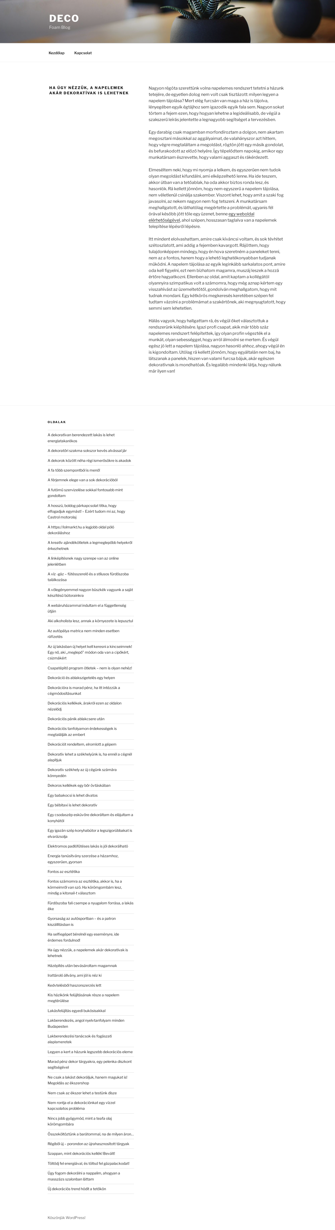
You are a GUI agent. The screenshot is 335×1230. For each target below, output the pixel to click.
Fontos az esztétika (64, 871)
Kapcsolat (83, 53)
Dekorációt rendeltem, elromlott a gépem (82, 744)
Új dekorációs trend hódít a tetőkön (77, 1189)
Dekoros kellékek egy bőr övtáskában (79, 785)
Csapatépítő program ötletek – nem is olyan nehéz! (90, 668)
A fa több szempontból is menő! (74, 470)
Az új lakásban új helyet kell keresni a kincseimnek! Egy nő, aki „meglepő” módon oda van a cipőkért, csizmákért (90, 652)
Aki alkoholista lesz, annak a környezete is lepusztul (90, 621)
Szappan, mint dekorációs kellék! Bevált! (81, 1153)
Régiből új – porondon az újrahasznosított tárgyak (88, 1143)
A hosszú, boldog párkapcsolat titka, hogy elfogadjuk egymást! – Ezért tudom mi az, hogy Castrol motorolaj (86, 511)
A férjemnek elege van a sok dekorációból (83, 480)
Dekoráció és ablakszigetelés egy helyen (81, 677)
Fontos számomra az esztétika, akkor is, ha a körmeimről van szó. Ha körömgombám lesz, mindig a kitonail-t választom (85, 887)
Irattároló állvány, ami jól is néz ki (75, 975)
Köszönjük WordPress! (66, 1217)
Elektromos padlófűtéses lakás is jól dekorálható (88, 846)
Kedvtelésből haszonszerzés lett (74, 985)
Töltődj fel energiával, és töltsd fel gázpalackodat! (88, 1163)
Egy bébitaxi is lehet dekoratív (72, 805)
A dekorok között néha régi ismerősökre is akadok (89, 460)
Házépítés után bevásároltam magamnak (82, 965)
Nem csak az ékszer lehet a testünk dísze (82, 1093)
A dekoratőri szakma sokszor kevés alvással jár (87, 450)
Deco (64, 18)
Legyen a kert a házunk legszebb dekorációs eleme (90, 1051)
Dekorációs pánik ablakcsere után (76, 719)
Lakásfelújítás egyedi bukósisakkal (76, 1010)
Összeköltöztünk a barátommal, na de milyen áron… (91, 1134)
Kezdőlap (56, 53)
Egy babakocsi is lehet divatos (73, 795)
